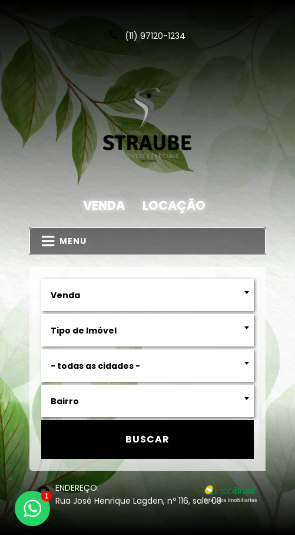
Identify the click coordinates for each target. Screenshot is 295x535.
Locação (173, 205)
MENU (64, 241)
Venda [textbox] (65, 295)
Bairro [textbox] (65, 401)
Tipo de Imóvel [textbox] (84, 330)
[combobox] (147, 295)
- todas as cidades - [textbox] (95, 366)
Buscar (147, 439)
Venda (104, 205)
